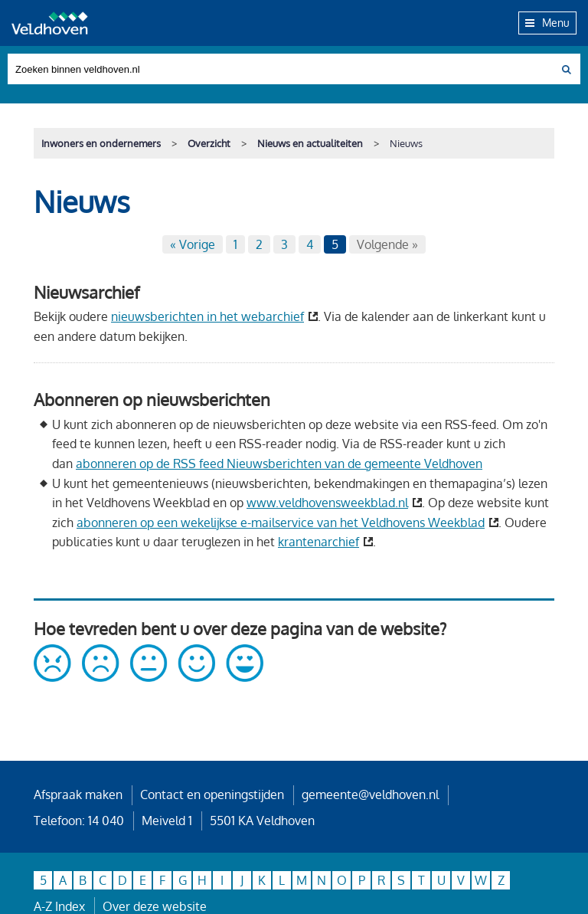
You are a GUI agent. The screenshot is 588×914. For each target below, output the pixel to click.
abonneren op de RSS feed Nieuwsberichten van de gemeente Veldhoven (279, 463)
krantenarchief (318, 541)
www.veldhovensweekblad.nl (327, 502)
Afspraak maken (78, 794)
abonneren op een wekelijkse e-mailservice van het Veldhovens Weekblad (281, 522)
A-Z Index (59, 906)
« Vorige (192, 244)
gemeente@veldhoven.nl (370, 794)
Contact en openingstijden (212, 794)
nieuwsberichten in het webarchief (207, 316)
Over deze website (155, 906)
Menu (547, 22)
